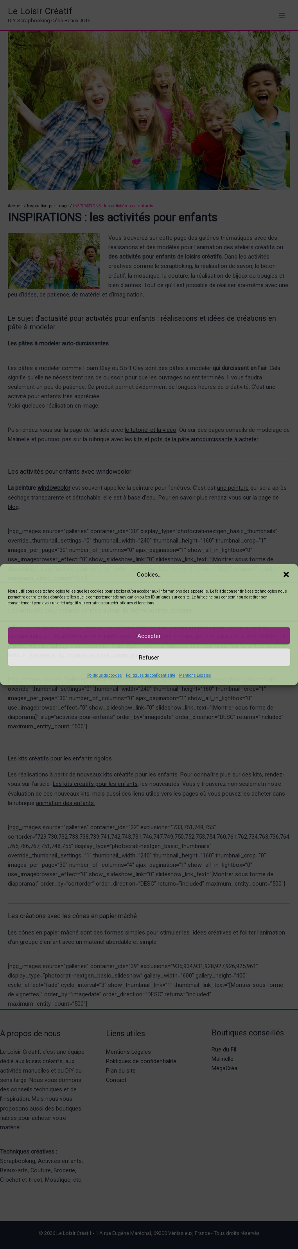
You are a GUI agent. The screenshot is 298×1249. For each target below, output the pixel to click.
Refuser (149, 657)
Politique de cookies (104, 675)
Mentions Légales (195, 675)
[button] (286, 574)
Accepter (149, 635)
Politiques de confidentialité (150, 675)
